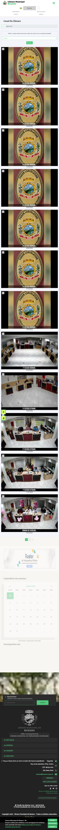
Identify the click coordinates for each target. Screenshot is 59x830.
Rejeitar (52, 826)
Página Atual (9, 26)
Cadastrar (42, 702)
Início (3, 26)
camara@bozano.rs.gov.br (44, 774)
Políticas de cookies (52, 793)
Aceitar (52, 820)
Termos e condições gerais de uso (48, 791)
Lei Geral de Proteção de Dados (47, 798)
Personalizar (53, 823)
